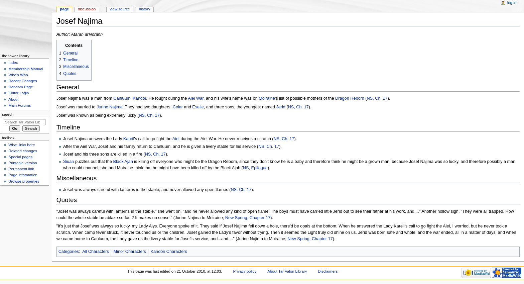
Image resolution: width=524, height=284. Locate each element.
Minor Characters (130, 251)
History (144, 9)
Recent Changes (22, 81)
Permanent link (21, 169)
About (13, 99)
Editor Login (18, 93)
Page (64, 9)
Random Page (20, 87)
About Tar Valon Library (287, 271)
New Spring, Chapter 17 (247, 217)
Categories (68, 251)
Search (8, 114)
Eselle (198, 107)
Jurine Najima (110, 107)
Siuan (68, 161)
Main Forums (19, 105)
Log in (511, 3)
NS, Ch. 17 (377, 98)
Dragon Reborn (349, 98)
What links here (21, 145)
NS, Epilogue (255, 168)
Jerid (280, 107)
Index (13, 63)
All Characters (95, 251)
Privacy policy (244, 271)
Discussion (87, 9)
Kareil (128, 138)
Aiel (175, 138)
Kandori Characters (169, 251)
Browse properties (23, 181)
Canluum (121, 98)
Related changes (22, 151)
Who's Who (18, 75)
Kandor (139, 98)
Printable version (22, 163)
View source (120, 9)
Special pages (20, 157)
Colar (178, 107)
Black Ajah (123, 161)
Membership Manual (25, 69)
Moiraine (267, 98)
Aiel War (196, 98)
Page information (22, 175)
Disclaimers (328, 271)
